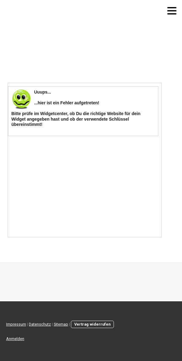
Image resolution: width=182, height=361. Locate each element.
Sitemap (61, 324)
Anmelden (15, 338)
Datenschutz (40, 324)
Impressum (16, 324)
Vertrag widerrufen (92, 324)
